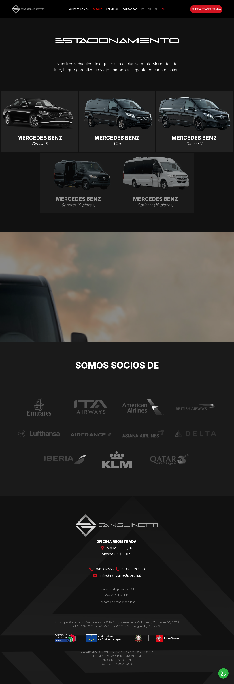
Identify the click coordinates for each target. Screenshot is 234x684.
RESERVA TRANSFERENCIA (206, 9)
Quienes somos (79, 9)
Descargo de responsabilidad (117, 602)
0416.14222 (102, 569)
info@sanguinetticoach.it (120, 575)
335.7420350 (130, 569)
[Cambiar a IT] (142, 9)
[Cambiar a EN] (149, 9)
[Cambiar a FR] (156, 9)
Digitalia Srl (154, 626)
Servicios (112, 9)
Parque (97, 9)
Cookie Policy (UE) (117, 595)
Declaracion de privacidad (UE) (117, 589)
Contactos (130, 9)
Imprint (117, 608)
